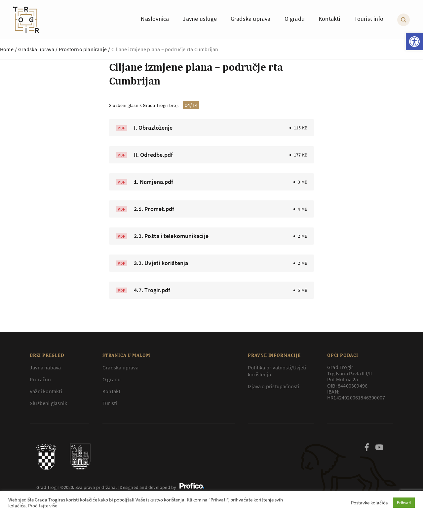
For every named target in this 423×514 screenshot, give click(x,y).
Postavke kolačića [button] (369, 503)
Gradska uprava (36, 49)
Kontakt (111, 391)
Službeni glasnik (48, 403)
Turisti (109, 403)
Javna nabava (45, 367)
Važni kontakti (46, 391)
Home (7, 49)
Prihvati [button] (404, 502)
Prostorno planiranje (83, 49)
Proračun (40, 379)
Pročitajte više (42, 506)
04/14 (191, 105)
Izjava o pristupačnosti (273, 386)
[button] (414, 41)
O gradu (111, 379)
